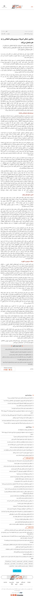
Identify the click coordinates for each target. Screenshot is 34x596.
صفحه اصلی (30, 31)
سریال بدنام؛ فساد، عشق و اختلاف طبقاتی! (23, 479)
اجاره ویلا (14, 561)
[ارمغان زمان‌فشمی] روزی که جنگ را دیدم (24, 455)
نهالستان (25, 563)
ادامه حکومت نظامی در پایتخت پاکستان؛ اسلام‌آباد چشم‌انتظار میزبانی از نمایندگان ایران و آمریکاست (18, 492)
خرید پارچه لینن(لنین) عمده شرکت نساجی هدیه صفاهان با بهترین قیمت (17, 544)
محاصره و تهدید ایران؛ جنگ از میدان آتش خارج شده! (22, 408)
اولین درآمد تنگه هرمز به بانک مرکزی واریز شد (23, 481)
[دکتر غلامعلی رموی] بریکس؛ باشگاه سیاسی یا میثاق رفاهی (20, 514)
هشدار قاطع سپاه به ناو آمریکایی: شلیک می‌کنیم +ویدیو (20, 354)
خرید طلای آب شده (19, 563)
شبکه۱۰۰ (29, 582)
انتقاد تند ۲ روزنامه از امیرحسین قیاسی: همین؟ (23, 436)
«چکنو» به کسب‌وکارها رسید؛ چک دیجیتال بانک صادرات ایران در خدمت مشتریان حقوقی (17, 557)
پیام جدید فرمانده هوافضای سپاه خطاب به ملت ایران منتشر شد (19, 442)
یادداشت (5, 582)
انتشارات (21, 584)
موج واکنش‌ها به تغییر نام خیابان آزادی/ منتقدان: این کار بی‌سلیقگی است (18, 450)
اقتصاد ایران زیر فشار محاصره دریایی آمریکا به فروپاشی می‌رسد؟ (19, 398)
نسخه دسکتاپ (17, 571)
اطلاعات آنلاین (17, 6)
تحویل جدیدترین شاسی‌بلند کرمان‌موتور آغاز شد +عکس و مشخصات (19, 549)
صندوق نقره (31, 561)
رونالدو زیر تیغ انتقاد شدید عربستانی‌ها (24, 474)
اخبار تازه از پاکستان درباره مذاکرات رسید (24, 405)
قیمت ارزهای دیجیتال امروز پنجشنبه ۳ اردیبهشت (22, 506)
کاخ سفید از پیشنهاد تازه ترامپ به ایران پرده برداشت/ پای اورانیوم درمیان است (17, 420)
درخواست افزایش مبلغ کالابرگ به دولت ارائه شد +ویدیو (21, 496)
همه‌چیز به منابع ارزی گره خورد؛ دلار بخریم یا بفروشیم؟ (20, 352)
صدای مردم (11, 582)
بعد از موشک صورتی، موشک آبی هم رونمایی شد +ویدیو (21, 476)
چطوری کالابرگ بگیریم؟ (27, 554)
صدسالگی (23, 582)
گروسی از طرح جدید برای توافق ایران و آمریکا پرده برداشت (21, 447)
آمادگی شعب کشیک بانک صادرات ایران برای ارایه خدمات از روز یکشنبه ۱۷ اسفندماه (18, 541)
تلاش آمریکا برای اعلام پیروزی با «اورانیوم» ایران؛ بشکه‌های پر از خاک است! (18, 400)
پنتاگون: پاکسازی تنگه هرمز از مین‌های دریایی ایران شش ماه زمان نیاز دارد (18, 466)
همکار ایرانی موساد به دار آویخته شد (25, 430)
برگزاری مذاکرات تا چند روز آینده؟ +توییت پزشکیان (22, 418)
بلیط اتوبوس (11, 566)
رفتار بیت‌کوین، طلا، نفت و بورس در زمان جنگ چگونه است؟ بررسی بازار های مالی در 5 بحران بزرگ (17, 533)
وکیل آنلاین (25, 561)
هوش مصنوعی (19, 561)
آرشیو (16, 584)
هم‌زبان (17, 582)
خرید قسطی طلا (8, 561)
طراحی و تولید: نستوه (17, 592)
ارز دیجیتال (31, 566)
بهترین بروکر (7, 563)
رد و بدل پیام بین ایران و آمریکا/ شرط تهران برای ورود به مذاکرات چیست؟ (18, 423)
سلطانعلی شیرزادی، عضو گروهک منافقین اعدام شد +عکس (20, 524)
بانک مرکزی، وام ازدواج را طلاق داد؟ (24, 359)
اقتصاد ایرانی (12, 563)
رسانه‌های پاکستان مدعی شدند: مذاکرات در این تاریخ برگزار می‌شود (18, 349)
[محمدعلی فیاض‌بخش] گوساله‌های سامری (23, 522)
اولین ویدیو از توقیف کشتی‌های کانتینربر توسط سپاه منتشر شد (20, 403)
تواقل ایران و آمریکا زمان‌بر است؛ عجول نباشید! (23, 463)
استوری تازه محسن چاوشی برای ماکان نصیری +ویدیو (21, 469)
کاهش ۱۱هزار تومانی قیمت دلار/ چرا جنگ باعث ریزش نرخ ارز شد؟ (19, 461)
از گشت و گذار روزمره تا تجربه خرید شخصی (24, 547)
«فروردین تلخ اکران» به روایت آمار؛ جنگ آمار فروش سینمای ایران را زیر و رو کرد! (17, 484)
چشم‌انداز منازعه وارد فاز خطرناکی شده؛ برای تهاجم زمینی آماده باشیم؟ (18, 489)
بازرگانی (29, 527)
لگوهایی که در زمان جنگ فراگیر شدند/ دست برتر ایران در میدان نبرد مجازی (16, 357)
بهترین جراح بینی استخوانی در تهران (21, 566)
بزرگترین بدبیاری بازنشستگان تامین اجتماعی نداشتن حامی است (19, 501)
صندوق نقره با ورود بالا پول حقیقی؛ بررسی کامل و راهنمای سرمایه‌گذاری (18, 530)
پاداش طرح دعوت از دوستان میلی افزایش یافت (23, 552)
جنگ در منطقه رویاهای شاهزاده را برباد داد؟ (23, 519)
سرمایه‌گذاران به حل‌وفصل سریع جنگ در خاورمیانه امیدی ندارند (19, 509)
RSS (12, 584)
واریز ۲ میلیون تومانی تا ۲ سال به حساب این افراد (22, 452)
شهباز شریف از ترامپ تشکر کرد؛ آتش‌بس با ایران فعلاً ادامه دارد (20, 444)
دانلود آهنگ (31, 563)
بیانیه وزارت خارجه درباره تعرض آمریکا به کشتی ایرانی (21, 439)
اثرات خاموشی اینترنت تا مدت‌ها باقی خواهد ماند (22, 516)
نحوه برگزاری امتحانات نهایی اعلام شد (24, 503)
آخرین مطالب (28, 458)
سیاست (26, 31)
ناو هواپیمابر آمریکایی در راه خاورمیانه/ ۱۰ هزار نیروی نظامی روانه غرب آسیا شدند (16, 415)
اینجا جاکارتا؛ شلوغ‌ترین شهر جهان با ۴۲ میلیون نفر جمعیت (20, 471)
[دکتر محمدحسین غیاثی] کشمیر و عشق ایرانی (23, 486)
